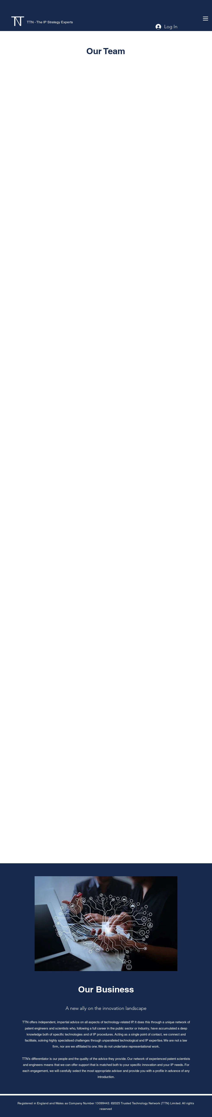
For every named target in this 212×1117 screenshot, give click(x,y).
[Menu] (205, 18)
